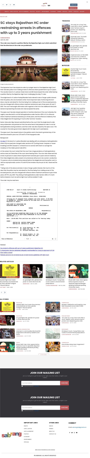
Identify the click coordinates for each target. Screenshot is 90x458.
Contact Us (73, 8)
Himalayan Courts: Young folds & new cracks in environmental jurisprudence (55, 281)
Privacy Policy (36, 386)
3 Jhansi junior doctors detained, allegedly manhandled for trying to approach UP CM (27, 250)
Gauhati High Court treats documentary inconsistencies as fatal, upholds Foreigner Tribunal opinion (79, 70)
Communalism (74, 39)
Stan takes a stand (6, 253)
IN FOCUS (65, 63)
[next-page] (4, 292)
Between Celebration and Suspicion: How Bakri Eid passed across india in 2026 (73, 306)
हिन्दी (49, 5)
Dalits (72, 57)
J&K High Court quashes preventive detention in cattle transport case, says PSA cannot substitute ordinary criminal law (79, 109)
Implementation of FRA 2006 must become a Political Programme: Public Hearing (79, 54)
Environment (49, 277)
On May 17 (3, 141)
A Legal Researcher (51, 285)
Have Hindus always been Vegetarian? (74, 344)
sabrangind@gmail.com (79, 427)
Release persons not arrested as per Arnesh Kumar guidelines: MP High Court (24, 255)
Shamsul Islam (65, 346)
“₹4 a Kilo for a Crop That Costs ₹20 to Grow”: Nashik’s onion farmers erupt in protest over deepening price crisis (79, 27)
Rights (64, 99)
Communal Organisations (23, 329)
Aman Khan (26, 283)
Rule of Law (4, 16)
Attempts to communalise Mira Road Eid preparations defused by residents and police (28, 332)
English (44, 5)
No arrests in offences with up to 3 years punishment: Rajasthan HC (21, 248)
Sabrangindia (5, 38)
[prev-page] (1, 292)
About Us (73, 5)
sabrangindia (74, 89)
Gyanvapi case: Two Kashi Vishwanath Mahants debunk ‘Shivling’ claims (78, 36)
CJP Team (73, 76)
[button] (87, 2)
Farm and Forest (75, 30)
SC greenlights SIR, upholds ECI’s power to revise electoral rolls (79, 45)
